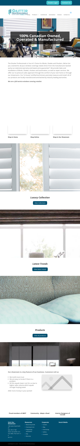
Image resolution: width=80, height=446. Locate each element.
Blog (44, 427)
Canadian (45, 434)
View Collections (40, 203)
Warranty (28, 436)
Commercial (44, 14)
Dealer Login (53, 2)
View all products (40, 335)
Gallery (45, 432)
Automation (52, 14)
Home (22, 14)
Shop (28, 14)
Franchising (46, 429)
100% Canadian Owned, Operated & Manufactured (40, 37)
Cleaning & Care (30, 427)
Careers (45, 424)
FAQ (27, 434)
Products (34, 14)
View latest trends (40, 269)
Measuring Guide (30, 424)
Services (59, 14)
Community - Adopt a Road (40, 413)
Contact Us (66, 2)
